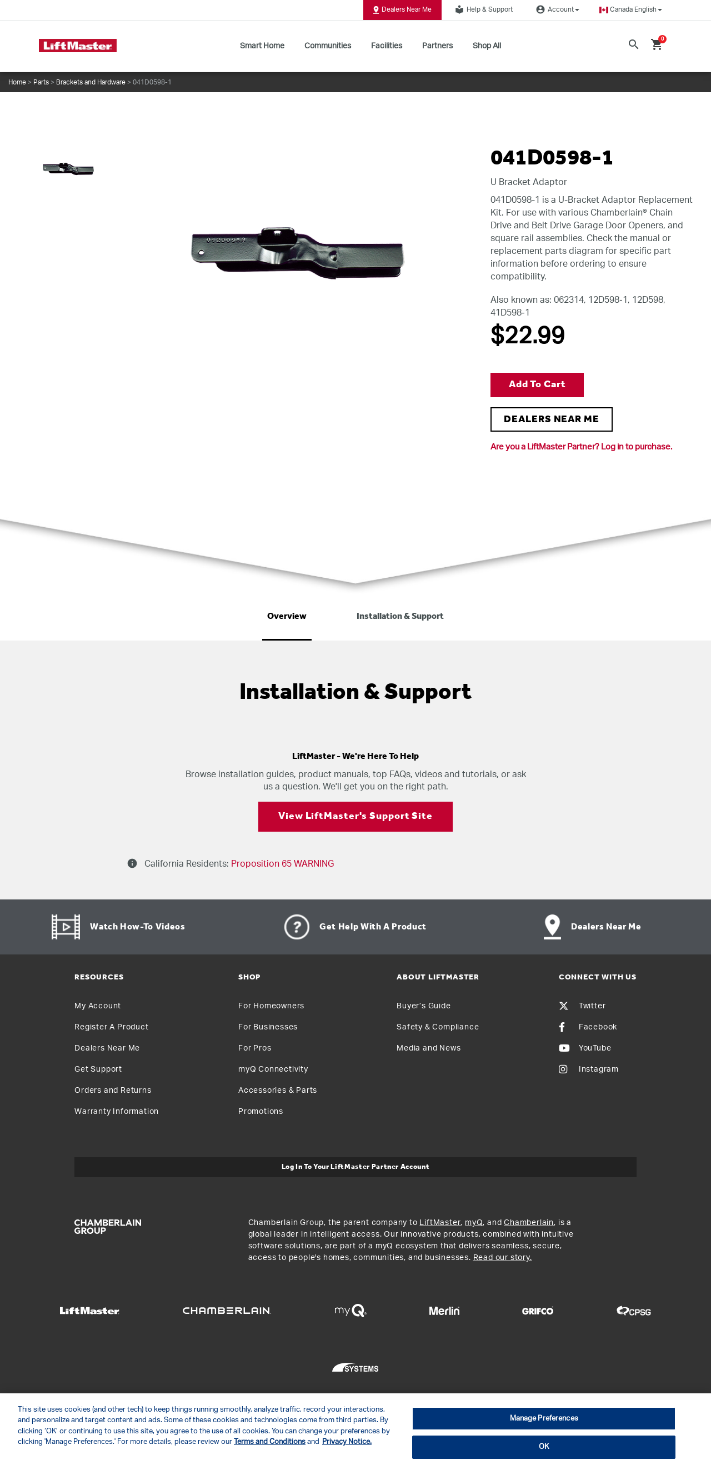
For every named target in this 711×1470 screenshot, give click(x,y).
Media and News (428, 1048)
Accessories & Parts (277, 1090)
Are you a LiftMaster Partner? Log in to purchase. (581, 447)
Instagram (589, 1069)
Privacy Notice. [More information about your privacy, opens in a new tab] (347, 1442)
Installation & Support (400, 616)
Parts (41, 82)
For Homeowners (271, 1006)
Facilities (386, 46)
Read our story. (502, 1258)
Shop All (487, 46)
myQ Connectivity (273, 1069)
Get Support (98, 1069)
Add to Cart (537, 384)
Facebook (588, 1027)
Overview (287, 616)
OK (544, 1447)
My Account (97, 1006)
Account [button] (556, 9)
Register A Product (111, 1027)
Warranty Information (116, 1112)
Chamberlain (529, 1223)
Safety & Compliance (438, 1027)
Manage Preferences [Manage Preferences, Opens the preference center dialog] (544, 1418)
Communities (327, 46)
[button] (630, 9)
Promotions (260, 1112)
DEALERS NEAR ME (551, 419)
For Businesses (268, 1027)
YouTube (585, 1048)
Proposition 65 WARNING (281, 863)
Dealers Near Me (402, 10)
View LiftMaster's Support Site (355, 816)
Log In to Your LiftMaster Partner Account (356, 1167)
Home (17, 82)
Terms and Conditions (270, 1442)
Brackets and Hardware (91, 82)
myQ (474, 1223)
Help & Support (482, 9)
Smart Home (262, 46)
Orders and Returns (112, 1090)
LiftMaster (439, 1223)
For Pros (254, 1048)
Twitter (582, 1006)
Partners (437, 46)
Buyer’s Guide (423, 1006)
